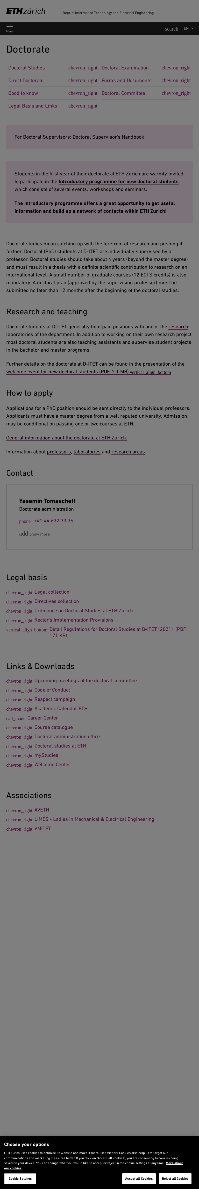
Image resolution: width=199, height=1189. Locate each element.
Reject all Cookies (175, 1178)
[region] (99, 1162)
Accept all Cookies (139, 1178)
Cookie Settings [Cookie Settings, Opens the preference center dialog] (20, 1178)
